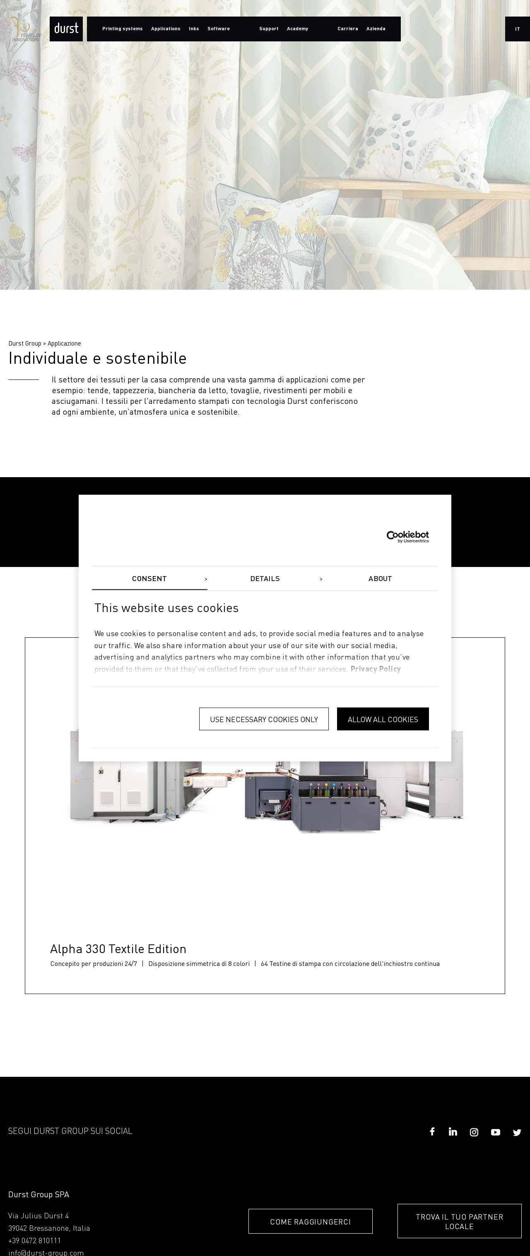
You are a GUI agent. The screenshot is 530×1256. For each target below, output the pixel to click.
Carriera (347, 28)
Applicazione (64, 343)
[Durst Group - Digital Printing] (66, 29)
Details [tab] (265, 578)
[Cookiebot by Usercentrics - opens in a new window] (393, 537)
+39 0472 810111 (34, 1241)
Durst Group (24, 343)
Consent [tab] (149, 578)
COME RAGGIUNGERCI (310, 1221)
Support (269, 28)
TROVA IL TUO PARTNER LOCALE (459, 1221)
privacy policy (376, 669)
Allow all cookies (383, 718)
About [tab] (380, 578)
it (517, 29)
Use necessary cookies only (264, 718)
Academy (297, 28)
